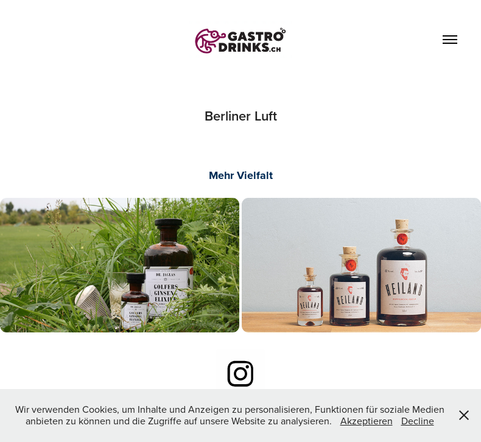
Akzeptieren (366, 420)
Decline (417, 420)
